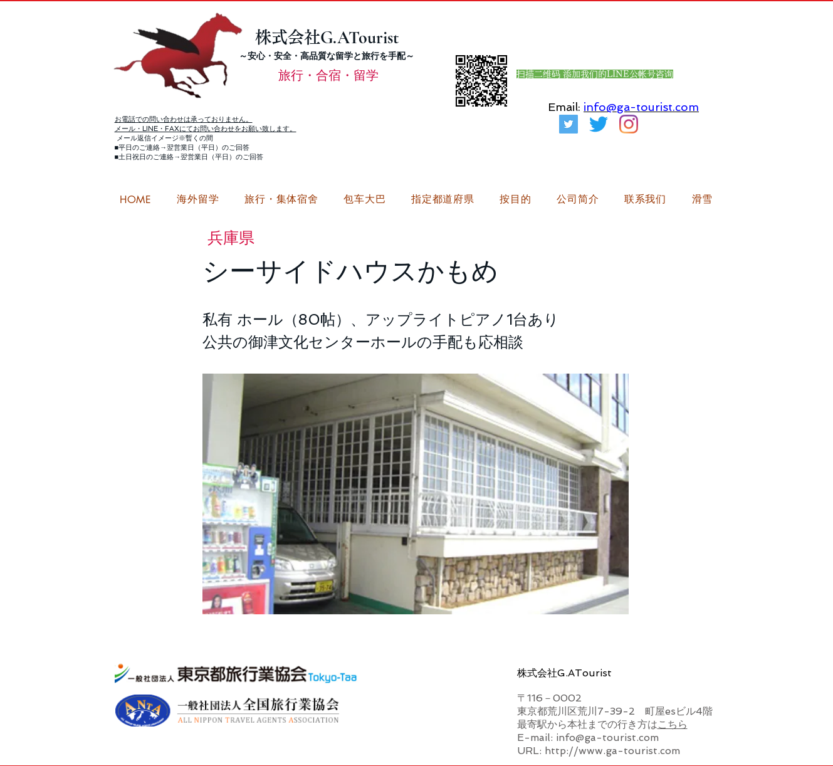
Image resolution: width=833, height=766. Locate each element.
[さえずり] (598, 124)
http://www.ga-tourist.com (612, 751)
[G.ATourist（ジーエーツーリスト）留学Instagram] (628, 124)
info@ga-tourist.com (641, 106)
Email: (564, 106)
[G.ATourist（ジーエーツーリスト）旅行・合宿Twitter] (568, 124)
